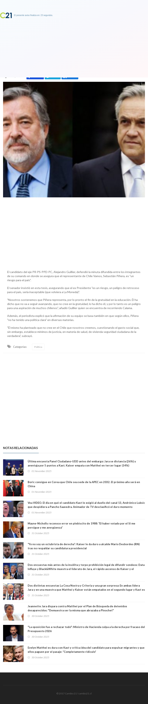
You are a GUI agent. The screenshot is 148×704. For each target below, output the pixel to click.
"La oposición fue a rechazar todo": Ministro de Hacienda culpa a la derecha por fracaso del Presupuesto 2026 (86, 629)
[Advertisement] (74, 232)
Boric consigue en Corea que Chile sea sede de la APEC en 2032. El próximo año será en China (84, 484)
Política (38, 346)
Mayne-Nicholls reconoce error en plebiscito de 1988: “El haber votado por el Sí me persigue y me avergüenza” (81, 525)
